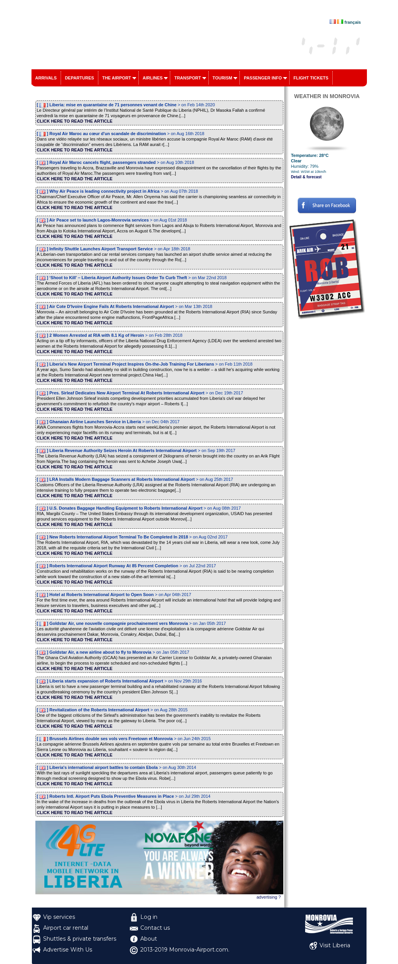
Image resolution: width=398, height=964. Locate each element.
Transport (187, 78)
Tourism (222, 78)
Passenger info (263, 78)
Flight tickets (310, 78)
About (148, 938)
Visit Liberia (334, 945)
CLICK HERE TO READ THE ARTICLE (75, 121)
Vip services (59, 916)
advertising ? (269, 897)
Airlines (152, 78)
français (352, 22)
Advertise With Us (67, 949)
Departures (79, 78)
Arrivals (46, 78)
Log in (148, 916)
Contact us (155, 927)
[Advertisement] (327, 437)
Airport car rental (65, 927)
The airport (116, 78)
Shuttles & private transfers (79, 938)
